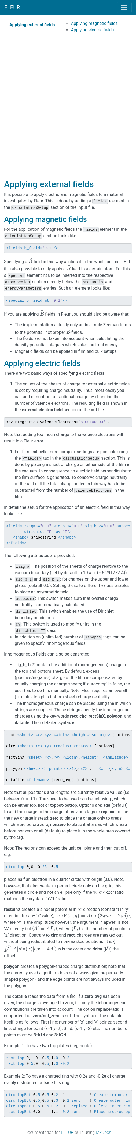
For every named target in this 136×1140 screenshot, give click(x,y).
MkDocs (103, 1132)
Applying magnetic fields (94, 23)
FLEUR (12, 7)
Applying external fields (32, 24)
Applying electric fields (92, 29)
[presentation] (30, 261)
